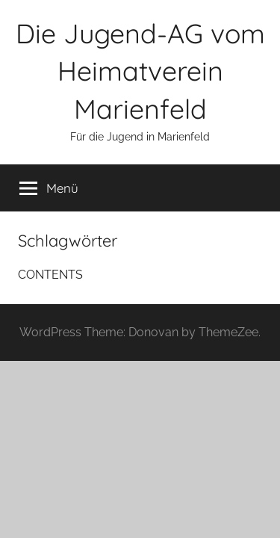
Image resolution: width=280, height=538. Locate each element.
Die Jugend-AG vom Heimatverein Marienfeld (140, 71)
